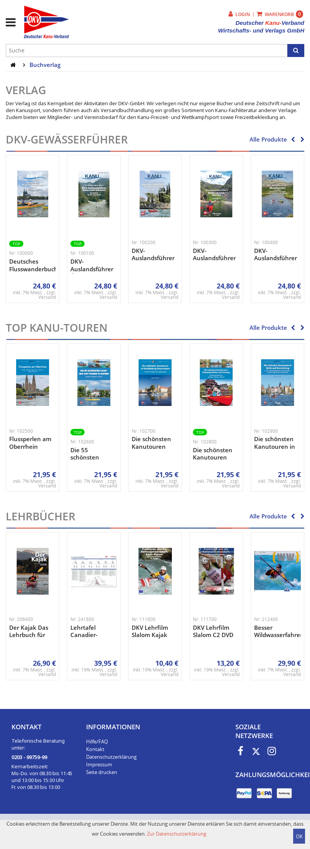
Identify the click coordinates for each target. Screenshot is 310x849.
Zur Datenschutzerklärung (176, 833)
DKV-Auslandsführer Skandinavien (275, 258)
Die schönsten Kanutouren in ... (151, 446)
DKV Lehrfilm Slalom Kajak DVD (150, 635)
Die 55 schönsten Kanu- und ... (88, 457)
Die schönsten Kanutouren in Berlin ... (274, 446)
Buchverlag (44, 64)
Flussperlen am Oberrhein (30, 442)
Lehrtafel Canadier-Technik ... (84, 635)
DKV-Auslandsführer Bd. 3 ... (214, 258)
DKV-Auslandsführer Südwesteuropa (153, 258)
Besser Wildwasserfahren (279, 631)
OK (299, 836)
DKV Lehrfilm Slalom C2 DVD (213, 631)
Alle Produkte (268, 139)
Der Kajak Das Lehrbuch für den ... (28, 635)
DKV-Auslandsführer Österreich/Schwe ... (98, 268)
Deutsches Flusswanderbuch (33, 265)
